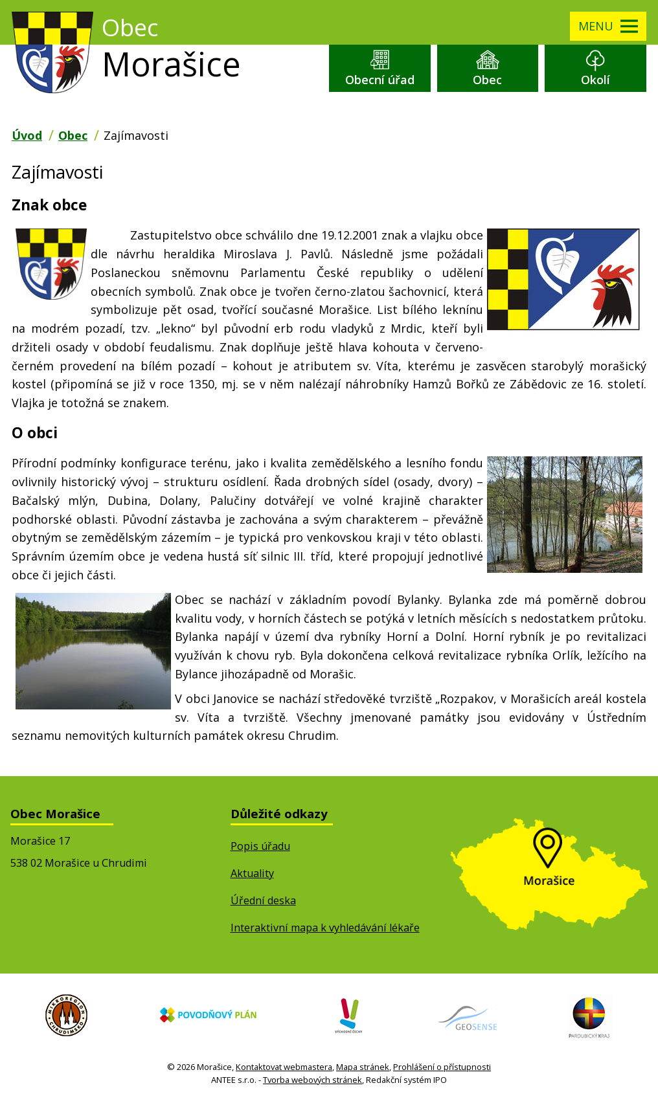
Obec (487, 79)
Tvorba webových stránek (312, 1080)
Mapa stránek (362, 1067)
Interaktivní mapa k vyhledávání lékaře (325, 927)
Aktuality (252, 873)
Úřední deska (263, 900)
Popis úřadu (260, 846)
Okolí (595, 79)
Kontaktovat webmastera (284, 1067)
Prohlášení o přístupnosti (442, 1067)
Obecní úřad (379, 79)
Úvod (27, 135)
